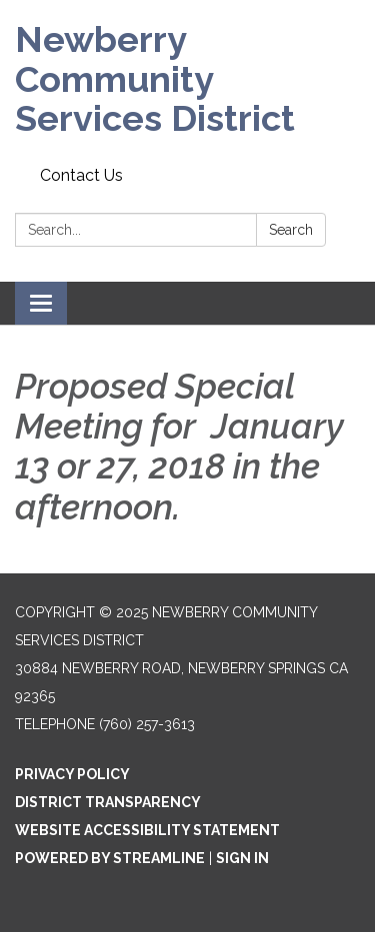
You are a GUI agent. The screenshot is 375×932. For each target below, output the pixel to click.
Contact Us (81, 175)
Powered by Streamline (110, 858)
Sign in (242, 858)
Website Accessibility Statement (147, 830)
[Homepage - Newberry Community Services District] (187, 79)
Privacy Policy (72, 774)
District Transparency (108, 802)
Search (291, 230)
